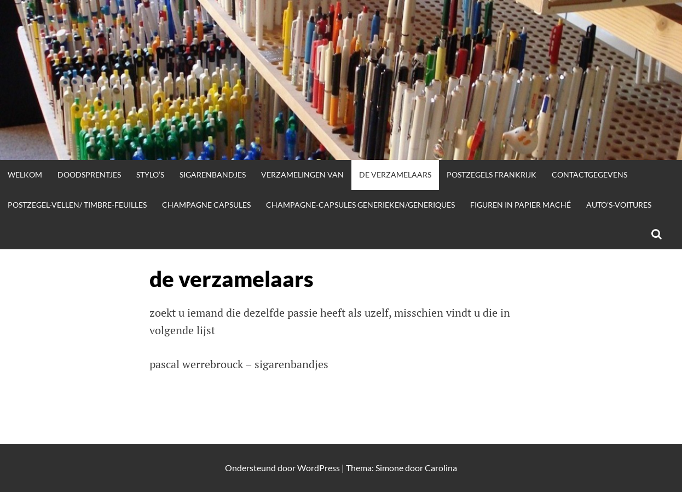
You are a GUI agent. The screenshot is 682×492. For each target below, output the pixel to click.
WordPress (318, 467)
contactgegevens (589, 174)
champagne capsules (206, 204)
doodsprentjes (89, 174)
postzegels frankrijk (491, 174)
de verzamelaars (395, 174)
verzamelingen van (302, 174)
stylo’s (150, 174)
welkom (25, 174)
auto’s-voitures (618, 204)
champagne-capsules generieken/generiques (360, 204)
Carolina (441, 467)
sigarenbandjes (213, 174)
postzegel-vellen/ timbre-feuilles (77, 204)
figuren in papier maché (520, 204)
